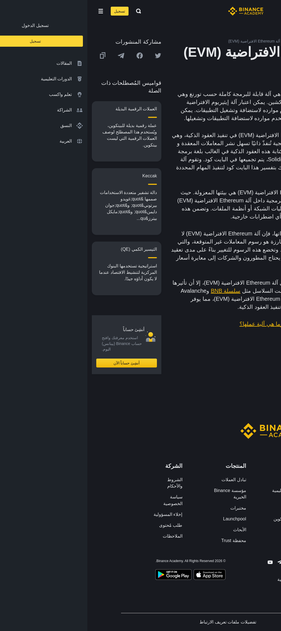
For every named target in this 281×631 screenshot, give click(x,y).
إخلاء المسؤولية (80, 514)
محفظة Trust (146, 540)
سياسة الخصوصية (85, 500)
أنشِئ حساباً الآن (39, 363)
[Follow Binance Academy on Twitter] (203, 562)
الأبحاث (152, 529)
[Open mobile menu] (13, 11)
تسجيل (32, 11)
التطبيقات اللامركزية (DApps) (242, 151)
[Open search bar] (50, 11)
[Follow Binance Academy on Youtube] (183, 562)
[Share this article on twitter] (70, 55)
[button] (13, 11)
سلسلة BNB (138, 291)
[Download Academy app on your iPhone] (122, 575)
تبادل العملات (146, 479)
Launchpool (147, 518)
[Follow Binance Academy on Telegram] (193, 562)
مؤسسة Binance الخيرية (143, 493)
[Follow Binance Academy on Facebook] (213, 562)
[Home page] (158, 11)
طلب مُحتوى (83, 525)
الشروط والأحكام (87, 482)
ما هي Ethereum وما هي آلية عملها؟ (194, 324)
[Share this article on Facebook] (52, 55)
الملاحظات (85, 536)
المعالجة (204, 250)
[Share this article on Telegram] (33, 55)
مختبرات (151, 508)
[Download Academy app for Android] (86, 575)
